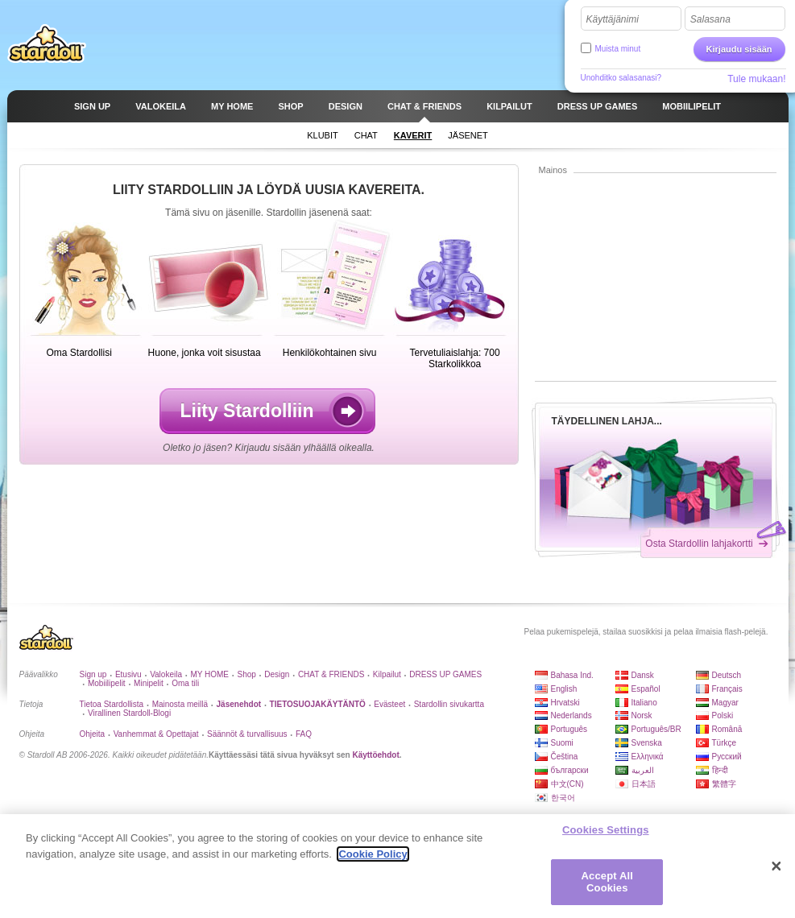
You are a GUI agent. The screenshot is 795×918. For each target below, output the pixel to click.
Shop (246, 674)
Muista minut (618, 48)
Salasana (710, 19)
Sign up (93, 674)
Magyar (725, 702)
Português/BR (656, 729)
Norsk (641, 715)
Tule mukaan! (756, 79)
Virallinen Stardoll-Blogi (129, 713)
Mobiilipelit (107, 683)
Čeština (564, 756)
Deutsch (727, 675)
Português (569, 729)
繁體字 (724, 783)
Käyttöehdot (375, 755)
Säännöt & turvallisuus (247, 734)
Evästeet (389, 704)
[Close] (776, 866)
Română (727, 729)
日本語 (643, 783)
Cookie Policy (372, 854)
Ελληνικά (647, 756)
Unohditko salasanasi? (621, 77)
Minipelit (149, 683)
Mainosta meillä (180, 704)
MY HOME (209, 674)
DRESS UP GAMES (445, 674)
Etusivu (128, 674)
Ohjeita (93, 734)
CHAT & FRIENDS (331, 674)
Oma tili (185, 683)
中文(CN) (567, 783)
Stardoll (46, 43)
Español (645, 688)
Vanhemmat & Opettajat (156, 734)
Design (276, 674)
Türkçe (724, 742)
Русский (727, 756)
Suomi (562, 742)
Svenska (646, 742)
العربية (642, 770)
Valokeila (166, 674)
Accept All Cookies (607, 882)
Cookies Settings (605, 830)
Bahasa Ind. (572, 675)
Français (727, 688)
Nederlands (571, 715)
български (570, 770)
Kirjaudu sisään (739, 49)
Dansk (642, 675)
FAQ (304, 734)
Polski (723, 715)
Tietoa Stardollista (112, 704)
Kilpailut (387, 674)
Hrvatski (565, 702)
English (564, 688)
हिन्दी (720, 770)
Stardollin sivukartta (449, 704)
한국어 (563, 797)
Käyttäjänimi (612, 19)
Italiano (644, 702)
